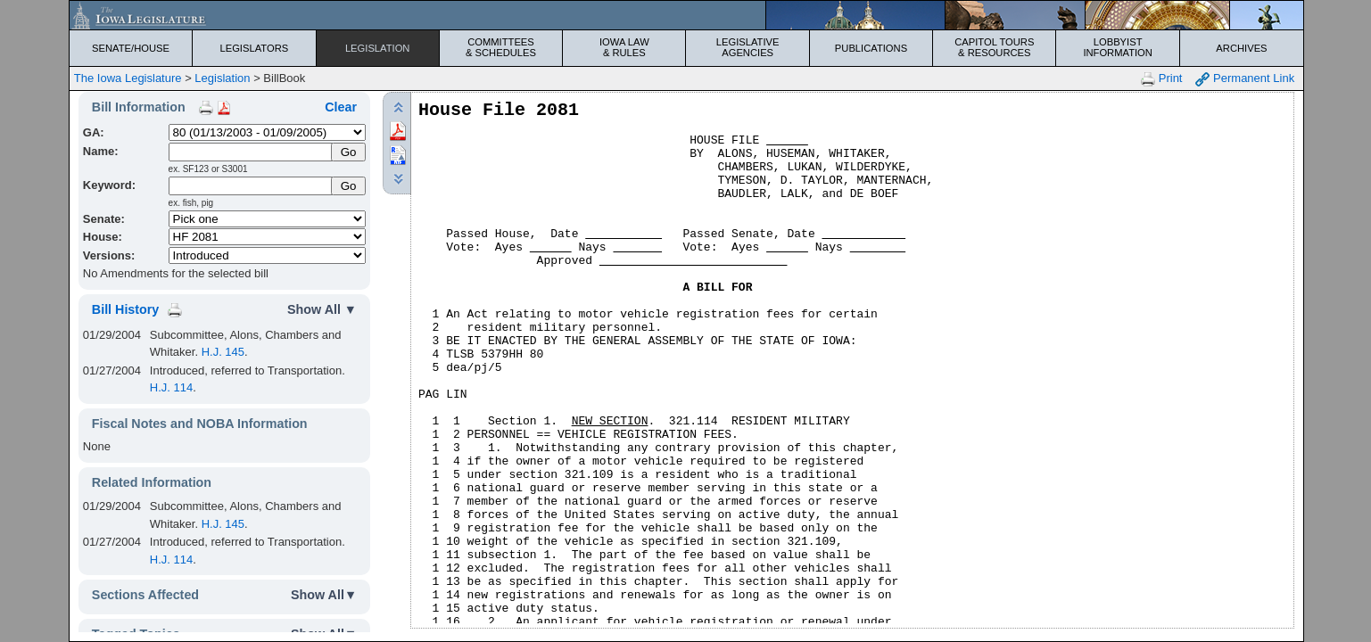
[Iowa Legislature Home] (686, 15)
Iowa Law (624, 47)
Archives (1241, 48)
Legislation (377, 48)
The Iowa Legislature (128, 78)
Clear (341, 107)
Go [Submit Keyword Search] (349, 186)
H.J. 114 (171, 387)
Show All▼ (324, 594)
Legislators (253, 48)
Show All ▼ (322, 309)
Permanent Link (1244, 78)
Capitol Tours (994, 47)
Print (1161, 78)
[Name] (251, 152)
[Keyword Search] (251, 186)
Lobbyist (1117, 47)
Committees (501, 47)
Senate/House (130, 48)
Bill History (125, 309)
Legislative (747, 47)
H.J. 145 (223, 351)
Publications (871, 48)
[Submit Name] (348, 152)
